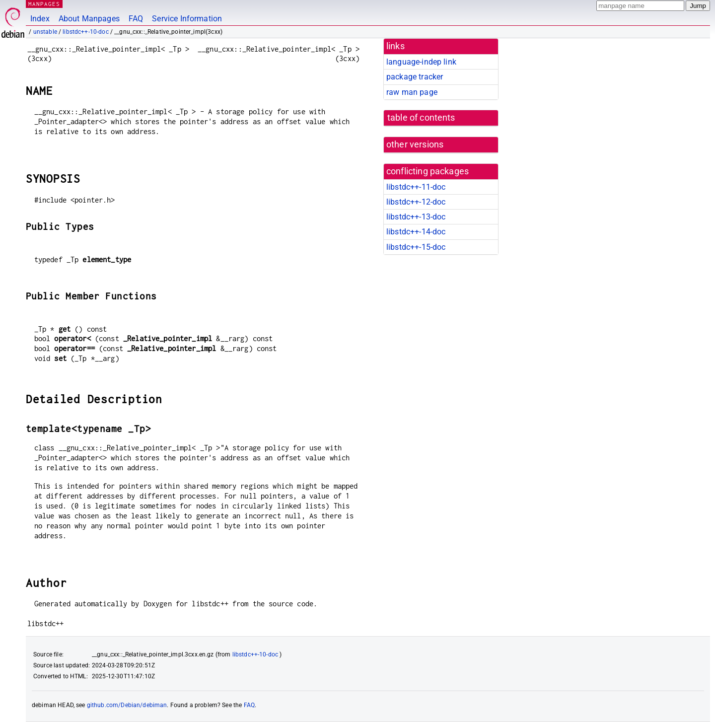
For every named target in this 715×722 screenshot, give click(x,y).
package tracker (414, 76)
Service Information (187, 18)
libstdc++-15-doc (415, 247)
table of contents (421, 118)
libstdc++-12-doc (415, 202)
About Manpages (89, 18)
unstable (45, 31)
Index (40, 18)
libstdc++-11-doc (415, 187)
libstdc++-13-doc (415, 216)
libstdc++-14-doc (415, 231)
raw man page (411, 92)
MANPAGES (44, 3)
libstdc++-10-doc (85, 31)
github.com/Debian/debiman (127, 705)
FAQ (136, 18)
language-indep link (421, 62)
